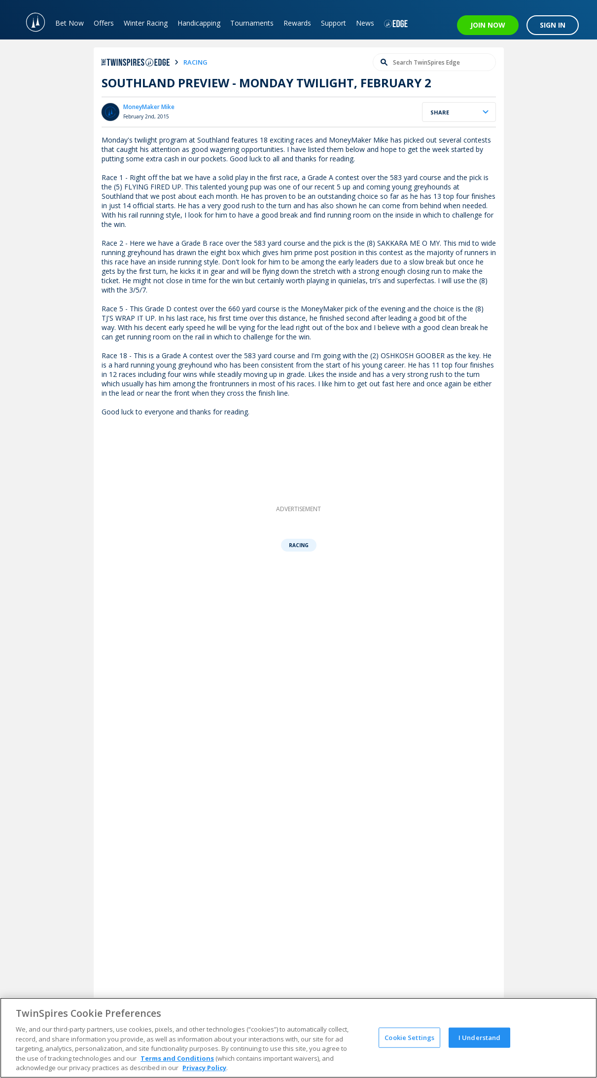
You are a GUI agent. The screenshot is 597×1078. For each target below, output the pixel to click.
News (365, 23)
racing (195, 62)
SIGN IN (552, 25)
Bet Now (69, 23)
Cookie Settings (409, 1037)
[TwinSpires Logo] (30, 19)
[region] (298, 1038)
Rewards (297, 23)
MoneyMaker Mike (149, 107)
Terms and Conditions (177, 1058)
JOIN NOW (487, 25)
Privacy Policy (204, 1067)
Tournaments (252, 23)
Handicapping (198, 23)
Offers (104, 23)
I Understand (479, 1037)
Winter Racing (146, 23)
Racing (299, 545)
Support (333, 23)
